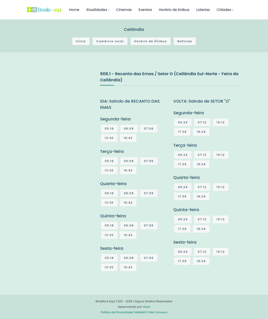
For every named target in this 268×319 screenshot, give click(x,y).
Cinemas (124, 9)
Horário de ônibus (174, 9)
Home (74, 9)
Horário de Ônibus (150, 41)
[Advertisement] (61, 104)
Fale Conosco (157, 312)
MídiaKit (140, 312)
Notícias (184, 41)
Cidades (224, 9)
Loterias (203, 9)
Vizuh (146, 307)
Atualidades (96, 9)
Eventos (145, 9)
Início (81, 41)
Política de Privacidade (117, 312)
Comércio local (110, 41)
